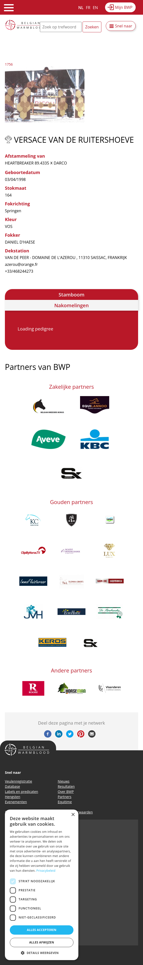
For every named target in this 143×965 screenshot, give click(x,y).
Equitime (65, 802)
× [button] (73, 815)
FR (88, 7)
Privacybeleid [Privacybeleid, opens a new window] (46, 871)
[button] (41, 952)
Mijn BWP (123, 7)
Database (12, 786)
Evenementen (16, 802)
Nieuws (64, 781)
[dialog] (41, 885)
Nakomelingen (71, 305)
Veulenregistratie (18, 781)
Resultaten (66, 786)
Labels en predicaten (21, 791)
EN (95, 7)
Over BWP (66, 791)
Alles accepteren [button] (42, 930)
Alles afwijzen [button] (41, 942)
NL (80, 7)
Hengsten (12, 796)
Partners (65, 796)
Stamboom (71, 294)
